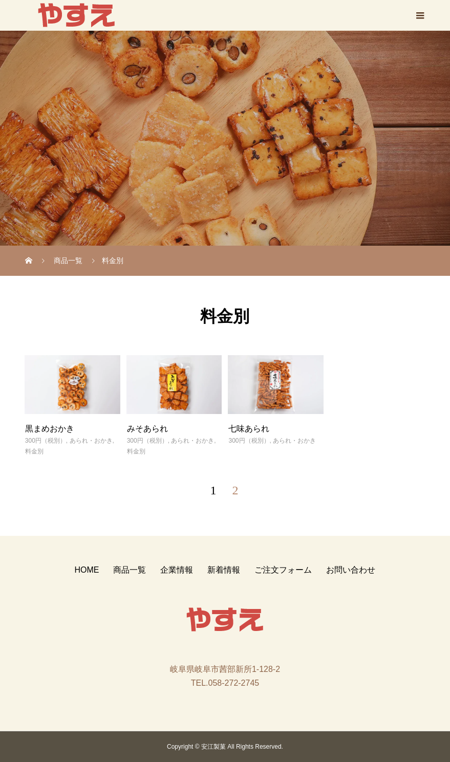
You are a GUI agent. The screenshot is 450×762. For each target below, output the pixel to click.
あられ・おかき (91, 440)
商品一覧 (129, 569)
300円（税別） (45, 440)
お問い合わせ (350, 569)
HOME (86, 569)
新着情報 (223, 569)
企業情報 (176, 569)
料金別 (34, 451)
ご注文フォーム (283, 569)
